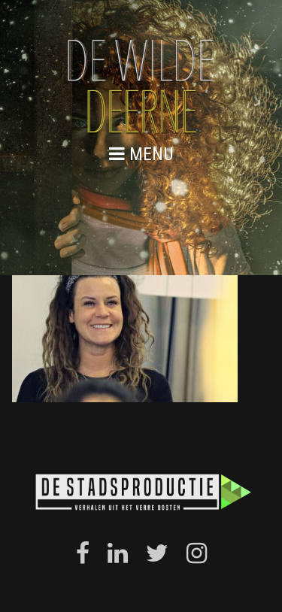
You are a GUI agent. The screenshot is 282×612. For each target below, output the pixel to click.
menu (141, 153)
